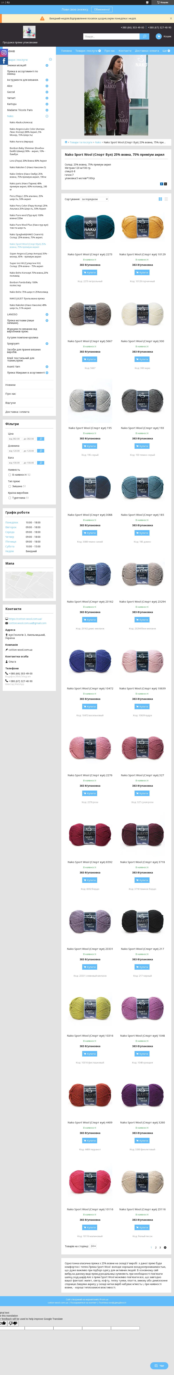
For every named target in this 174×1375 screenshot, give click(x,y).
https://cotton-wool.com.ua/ (25, 618)
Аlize (9, 86)
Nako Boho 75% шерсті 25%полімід (29, 291)
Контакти (125, 50)
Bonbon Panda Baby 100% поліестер (24, 284)
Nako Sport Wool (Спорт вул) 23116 (142, 1209)
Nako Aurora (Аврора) (21, 141)
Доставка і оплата (147, 50)
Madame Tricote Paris (20, 110)
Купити (91, 272)
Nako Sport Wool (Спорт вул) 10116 (90, 1209)
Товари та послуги (81, 142)
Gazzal (11, 92)
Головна (66, 50)
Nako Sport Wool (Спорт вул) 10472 (90, 688)
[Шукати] (144, 36)
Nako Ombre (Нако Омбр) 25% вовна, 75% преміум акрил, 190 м (28, 175)
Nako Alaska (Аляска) (21, 122)
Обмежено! (102, 9)
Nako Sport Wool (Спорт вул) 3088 (90, 514)
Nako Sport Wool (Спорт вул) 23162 (90, 601)
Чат (159, 1365)
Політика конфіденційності (112, 1302)
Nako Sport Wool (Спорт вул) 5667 (90, 341)
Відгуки (10, 402)
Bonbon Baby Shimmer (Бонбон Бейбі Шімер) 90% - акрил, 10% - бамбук (27, 151)
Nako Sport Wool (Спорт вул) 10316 (90, 1035)
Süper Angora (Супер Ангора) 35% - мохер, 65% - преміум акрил (29, 255)
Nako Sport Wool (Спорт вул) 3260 (142, 1122)
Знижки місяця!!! (16, 65)
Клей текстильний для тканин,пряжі (20, 359)
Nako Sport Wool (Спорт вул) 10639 (142, 688)
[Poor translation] (13, 1323)
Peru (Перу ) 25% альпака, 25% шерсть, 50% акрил (26, 198)
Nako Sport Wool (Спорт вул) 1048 (142, 1035)
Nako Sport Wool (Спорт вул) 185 (142, 514)
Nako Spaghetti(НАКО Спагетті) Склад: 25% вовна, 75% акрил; (26, 236)
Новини (10, 384)
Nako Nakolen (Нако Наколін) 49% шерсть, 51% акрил (28, 307)
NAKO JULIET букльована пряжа (27, 298)
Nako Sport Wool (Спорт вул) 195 (90, 427)
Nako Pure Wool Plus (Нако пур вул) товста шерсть (29, 226)
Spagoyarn (13, 343)
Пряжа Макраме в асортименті (26, 372)
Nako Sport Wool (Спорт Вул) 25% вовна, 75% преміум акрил (28, 246)
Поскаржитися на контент (83, 1302)
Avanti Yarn (13, 366)
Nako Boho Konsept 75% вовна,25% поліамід (29, 274)
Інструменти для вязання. (23, 80)
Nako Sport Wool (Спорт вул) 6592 (90, 862)
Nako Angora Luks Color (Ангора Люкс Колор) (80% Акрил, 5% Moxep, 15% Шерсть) (27, 132)
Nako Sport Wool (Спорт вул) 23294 (142, 601)
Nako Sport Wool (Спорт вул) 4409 (90, 1122)
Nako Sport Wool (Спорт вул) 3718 (142, 862)
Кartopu (12, 104)
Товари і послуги (86, 50)
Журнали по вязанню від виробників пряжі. (22, 330)
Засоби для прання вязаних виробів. (24, 351)
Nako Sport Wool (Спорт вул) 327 (142, 775)
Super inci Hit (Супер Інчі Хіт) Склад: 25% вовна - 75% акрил (26, 265)
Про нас (109, 50)
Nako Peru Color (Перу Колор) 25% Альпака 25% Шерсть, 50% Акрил (28, 207)
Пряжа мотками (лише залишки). (20, 322)
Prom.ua (104, 1299)
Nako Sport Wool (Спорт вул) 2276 (90, 775)
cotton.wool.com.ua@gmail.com (27, 623)
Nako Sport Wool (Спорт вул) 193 (142, 427)
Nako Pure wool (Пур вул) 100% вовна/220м (26, 217)
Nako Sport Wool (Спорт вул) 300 (142, 341)
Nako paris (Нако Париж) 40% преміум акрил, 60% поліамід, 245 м (28, 186)
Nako (98, 142)
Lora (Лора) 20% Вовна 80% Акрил (28, 160)
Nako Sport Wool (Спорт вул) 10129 (142, 254)
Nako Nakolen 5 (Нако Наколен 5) (28, 167)
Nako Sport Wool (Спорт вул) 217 (142, 948)
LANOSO (12, 314)
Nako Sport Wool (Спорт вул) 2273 (90, 254)
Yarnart (11, 98)
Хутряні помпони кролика (22, 337)
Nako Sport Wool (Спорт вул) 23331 (90, 948)
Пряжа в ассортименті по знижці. (22, 72)
